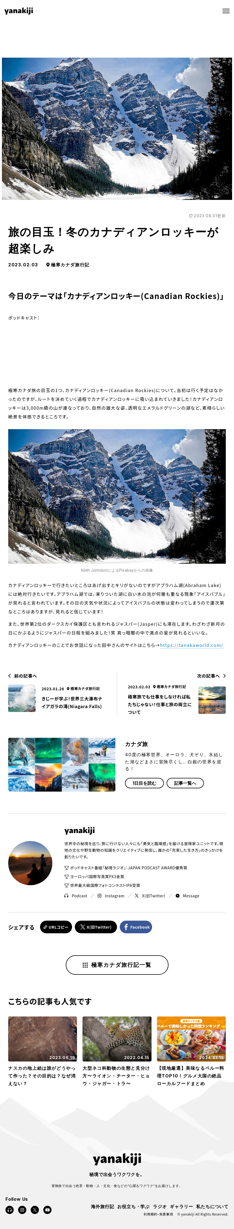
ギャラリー (181, 1205)
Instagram (111, 895)
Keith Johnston (94, 570)
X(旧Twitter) (150, 895)
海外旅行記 (102, 1205)
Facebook (144, 927)
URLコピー (58, 926)
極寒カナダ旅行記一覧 (117, 964)
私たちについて (212, 1205)
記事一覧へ (185, 783)
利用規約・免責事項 (158, 1213)
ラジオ (160, 1205)
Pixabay (126, 570)
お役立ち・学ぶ (133, 1205)
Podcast (75, 895)
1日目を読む (144, 783)
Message (187, 895)
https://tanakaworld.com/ (191, 645)
